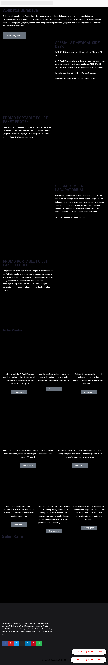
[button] (27, 3)
